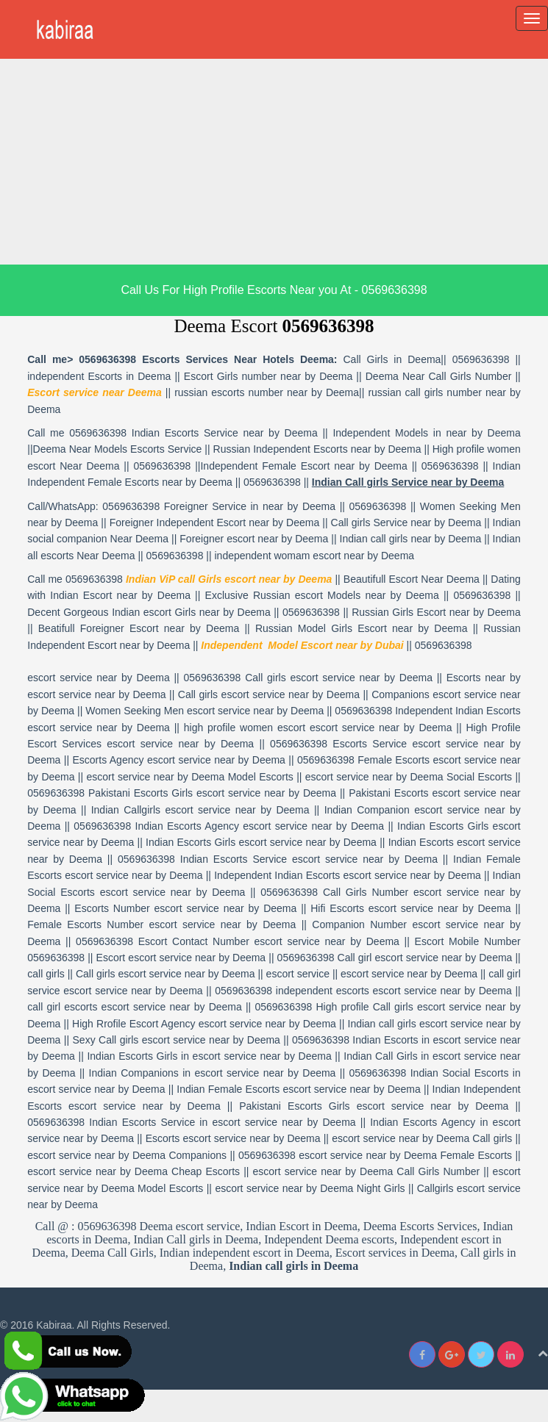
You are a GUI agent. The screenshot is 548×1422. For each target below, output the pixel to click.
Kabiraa (53, 1325)
